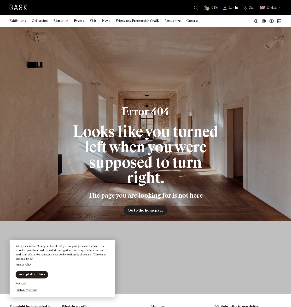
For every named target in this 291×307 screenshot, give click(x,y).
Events (79, 21)
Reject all (21, 283)
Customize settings (26, 290)
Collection (40, 21)
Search (196, 8)
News (106, 21)
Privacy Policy (23, 264)
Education (60, 21)
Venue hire (172, 21)
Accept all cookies (32, 274)
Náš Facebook (256, 21)
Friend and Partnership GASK (137, 21)
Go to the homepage (146, 210)
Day (251, 7)
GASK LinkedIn (279, 21)
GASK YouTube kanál (271, 21)
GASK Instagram (264, 21)
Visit (93, 21)
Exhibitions (18, 21)
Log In (233, 7)
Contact (192, 21)
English (268, 8)
